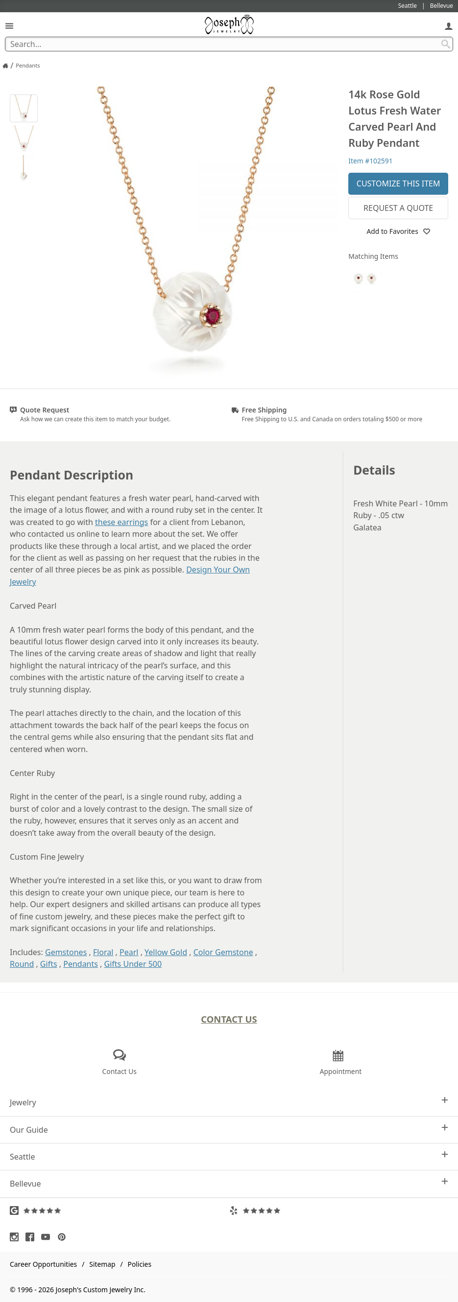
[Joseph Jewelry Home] (5, 66)
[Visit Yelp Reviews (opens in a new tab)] (339, 1210)
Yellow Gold (166, 952)
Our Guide (229, 1129)
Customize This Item (398, 183)
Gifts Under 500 (133, 964)
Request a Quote (398, 208)
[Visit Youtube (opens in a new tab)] (48, 1237)
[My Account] (448, 26)
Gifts (48, 964)
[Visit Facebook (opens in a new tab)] (32, 1237)
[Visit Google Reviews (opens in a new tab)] (119, 1210)
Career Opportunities (43, 1264)
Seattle (229, 1156)
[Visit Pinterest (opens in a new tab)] (64, 1237)
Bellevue (229, 1183)
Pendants (80, 964)
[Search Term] (229, 44)
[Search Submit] (445, 44)
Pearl (129, 952)
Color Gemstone (223, 952)
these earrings (121, 522)
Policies (139, 1264)
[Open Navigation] (9, 26)
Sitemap (102, 1264)
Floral (103, 952)
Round (22, 964)
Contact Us (229, 1019)
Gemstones (66, 952)
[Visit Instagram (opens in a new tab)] (17, 1237)
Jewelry (229, 1102)
